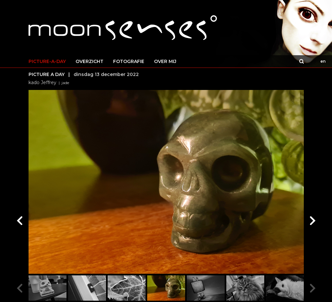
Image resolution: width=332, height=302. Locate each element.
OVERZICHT (89, 61)
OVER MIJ (165, 61)
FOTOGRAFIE (128, 61)
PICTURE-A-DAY (47, 61)
